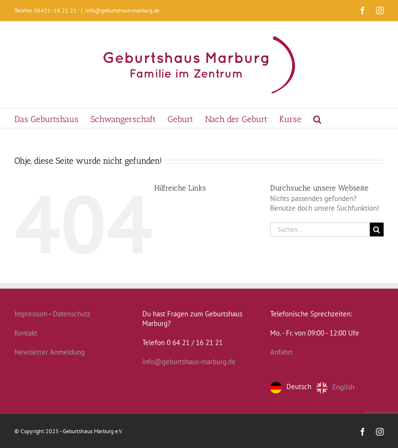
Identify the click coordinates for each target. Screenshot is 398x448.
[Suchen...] (320, 229)
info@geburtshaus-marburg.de (122, 10)
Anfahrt (281, 352)
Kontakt (25, 332)
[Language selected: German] (314, 387)
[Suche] (377, 229)
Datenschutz (72, 313)
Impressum (30, 313)
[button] (317, 118)
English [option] (343, 386)
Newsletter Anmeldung (49, 352)
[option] (335, 387)
